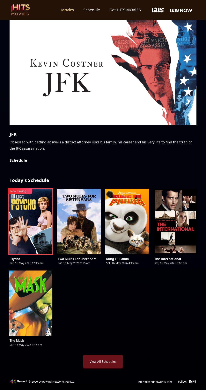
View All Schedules (103, 361)
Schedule (91, 9)
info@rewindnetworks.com (155, 382)
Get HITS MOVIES (125, 9)
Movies (67, 9)
